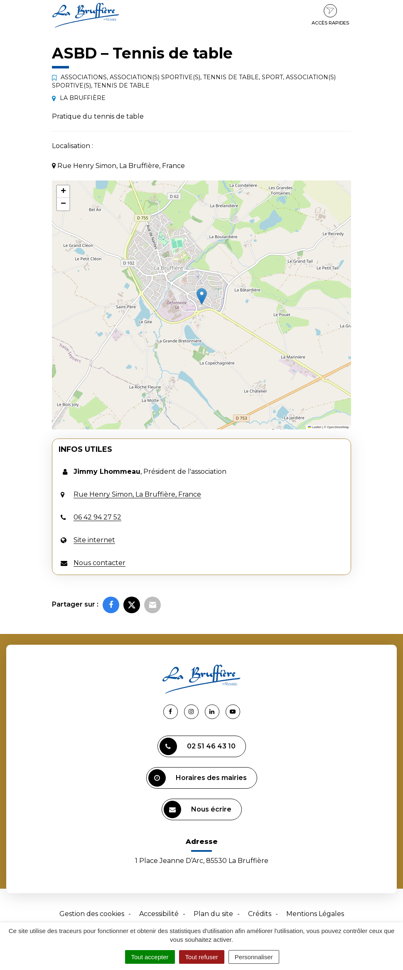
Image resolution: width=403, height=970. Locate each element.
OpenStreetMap (338, 427)
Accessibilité (159, 914)
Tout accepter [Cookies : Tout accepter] (150, 956)
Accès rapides (330, 15)
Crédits (259, 914)
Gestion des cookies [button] (91, 914)
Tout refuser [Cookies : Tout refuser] (201, 956)
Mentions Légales (315, 914)
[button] (202, 296)
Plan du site (213, 914)
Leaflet (314, 427)
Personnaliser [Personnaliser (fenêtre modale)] (254, 956)
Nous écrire (197, 809)
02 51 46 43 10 (198, 746)
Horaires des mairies (197, 778)
